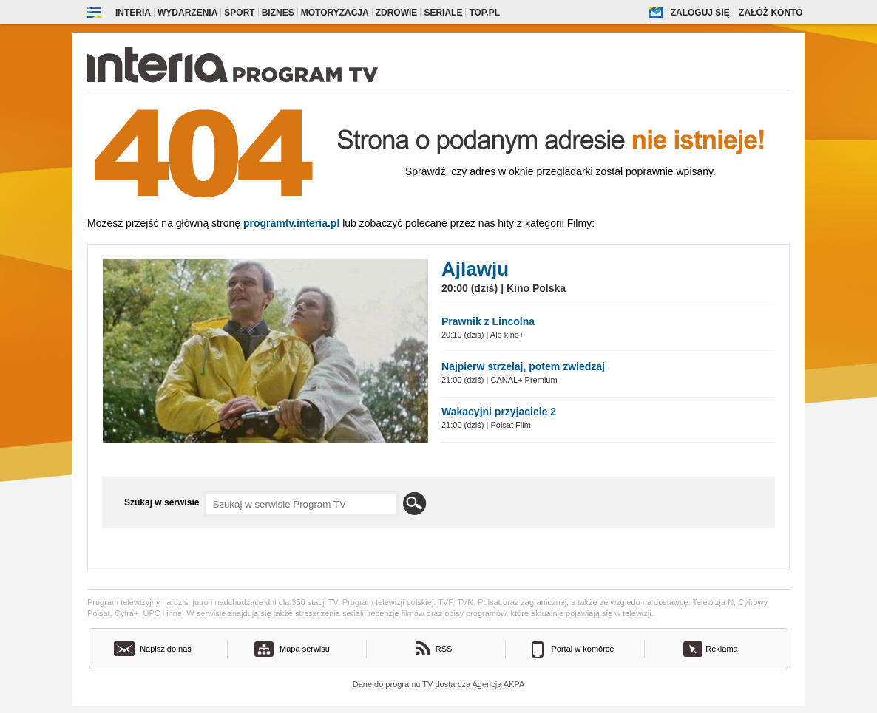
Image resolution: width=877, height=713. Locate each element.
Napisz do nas (166, 648)
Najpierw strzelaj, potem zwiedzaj (523, 366)
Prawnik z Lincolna (488, 321)
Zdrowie (397, 12)
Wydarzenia (187, 12)
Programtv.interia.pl (291, 223)
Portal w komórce (583, 648)
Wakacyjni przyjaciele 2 (498, 411)
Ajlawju (475, 269)
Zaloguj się (700, 12)
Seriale (443, 12)
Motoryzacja (335, 12)
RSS (444, 648)
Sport (239, 12)
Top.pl (484, 12)
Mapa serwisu (305, 648)
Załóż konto (770, 12)
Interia (133, 12)
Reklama (721, 648)
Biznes (278, 12)
